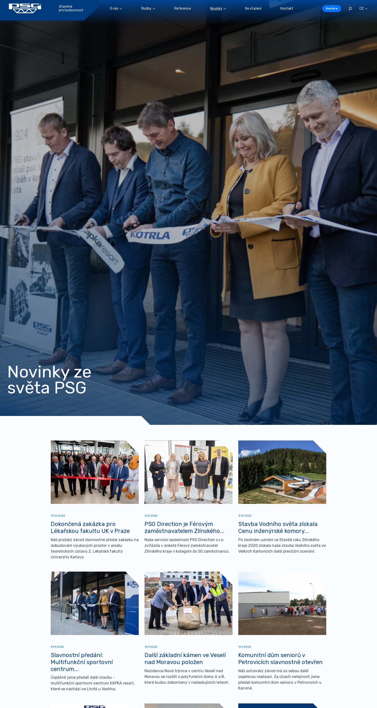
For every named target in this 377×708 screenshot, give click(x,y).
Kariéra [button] (332, 8)
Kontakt (287, 8)
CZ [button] (363, 8)
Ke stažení (253, 8)
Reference (182, 8)
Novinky (218, 8)
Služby (148, 8)
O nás (116, 8)
